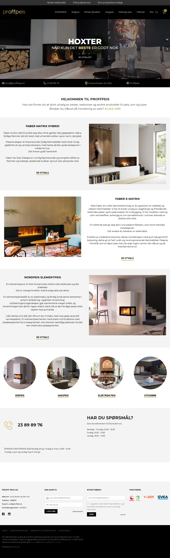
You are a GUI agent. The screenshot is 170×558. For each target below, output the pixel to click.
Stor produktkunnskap (110, 2)
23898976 (13, 500)
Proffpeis (134, 83)
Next (167, 49)
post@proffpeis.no (15, 504)
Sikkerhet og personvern (43, 530)
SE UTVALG (42, 172)
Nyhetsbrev (64, 530)
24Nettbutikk (15, 547)
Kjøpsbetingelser (19, 530)
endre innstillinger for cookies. (50, 542)
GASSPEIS (63, 395)
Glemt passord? (78, 511)
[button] (2, 475)
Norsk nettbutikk (56, 2)
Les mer (123, 515)
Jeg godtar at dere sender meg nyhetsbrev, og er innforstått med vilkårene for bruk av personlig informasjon (106, 507)
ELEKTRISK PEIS (107, 395)
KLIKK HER (113, 108)
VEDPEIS (19, 395)
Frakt (5, 530)
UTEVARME (150, 395)
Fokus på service (82, 2)
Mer (152, 12)
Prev (3, 49)
